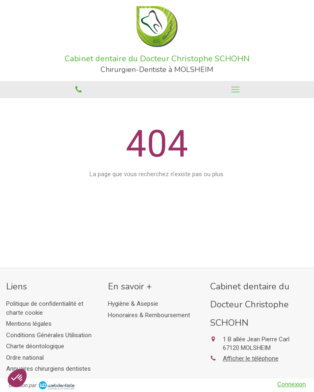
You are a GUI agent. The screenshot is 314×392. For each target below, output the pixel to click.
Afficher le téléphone (250, 358)
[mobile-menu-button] (235, 89)
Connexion (291, 384)
